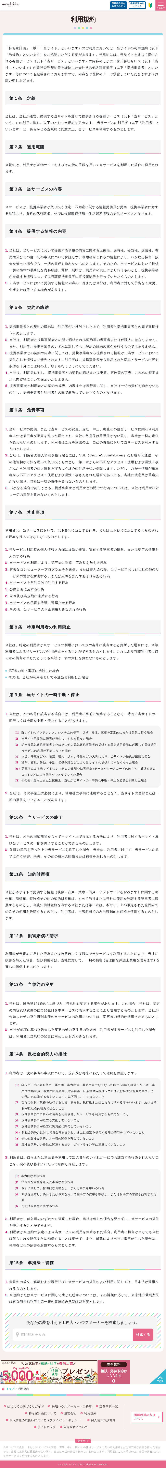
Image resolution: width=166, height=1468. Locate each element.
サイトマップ (46, 1427)
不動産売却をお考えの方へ (118, 4)
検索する (143, 1334)
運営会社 (70, 1413)
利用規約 (90, 1413)
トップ (10, 1388)
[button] (160, 5)
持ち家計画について (42, 1413)
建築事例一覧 (109, 1406)
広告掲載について (75, 1427)
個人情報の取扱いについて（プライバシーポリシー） (46, 1420)
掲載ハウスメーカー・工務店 (72, 1406)
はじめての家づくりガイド (25, 1406)
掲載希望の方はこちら (137, 4)
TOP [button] (160, 1381)
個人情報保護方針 (103, 1420)
